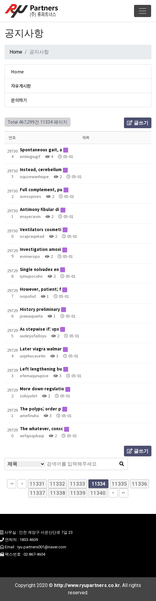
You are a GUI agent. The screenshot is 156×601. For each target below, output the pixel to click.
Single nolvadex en (40, 269)
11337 (37, 493)
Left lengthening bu (41, 369)
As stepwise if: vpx (40, 329)
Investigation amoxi (41, 249)
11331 (37, 484)
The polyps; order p (41, 409)
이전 (22, 483)
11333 (77, 484)
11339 (77, 493)
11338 (57, 493)
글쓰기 (137, 123)
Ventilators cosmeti (41, 229)
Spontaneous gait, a (41, 150)
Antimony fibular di (40, 209)
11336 (139, 484)
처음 (11, 483)
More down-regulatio (42, 389)
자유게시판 (21, 86)
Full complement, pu (41, 189)
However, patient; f (41, 289)
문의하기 (19, 100)
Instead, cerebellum (41, 169)
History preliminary (40, 309)
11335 (119, 484)
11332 (57, 484)
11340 (98, 493)
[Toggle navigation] (142, 11)
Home (15, 52)
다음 (113, 492)
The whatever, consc (42, 428)
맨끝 (123, 492)
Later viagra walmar (41, 349)
